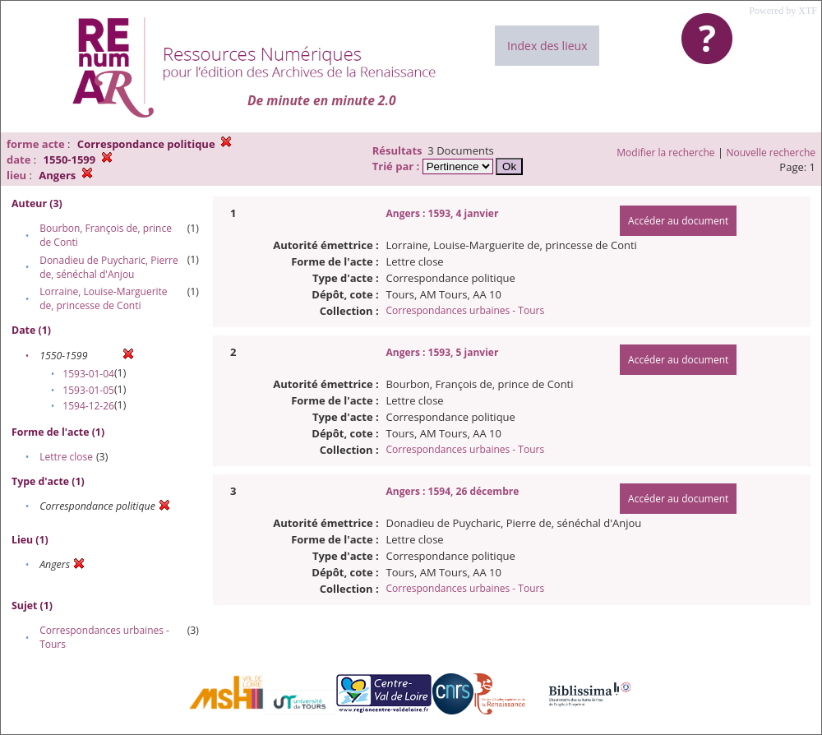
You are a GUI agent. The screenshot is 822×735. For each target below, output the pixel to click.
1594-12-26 (88, 406)
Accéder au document (678, 221)
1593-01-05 (88, 390)
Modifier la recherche (665, 152)
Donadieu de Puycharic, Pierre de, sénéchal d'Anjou (108, 267)
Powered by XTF (783, 10)
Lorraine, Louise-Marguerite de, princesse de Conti (103, 298)
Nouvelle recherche (771, 152)
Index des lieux (547, 45)
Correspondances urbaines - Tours (465, 310)
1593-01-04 (88, 374)
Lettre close (66, 457)
